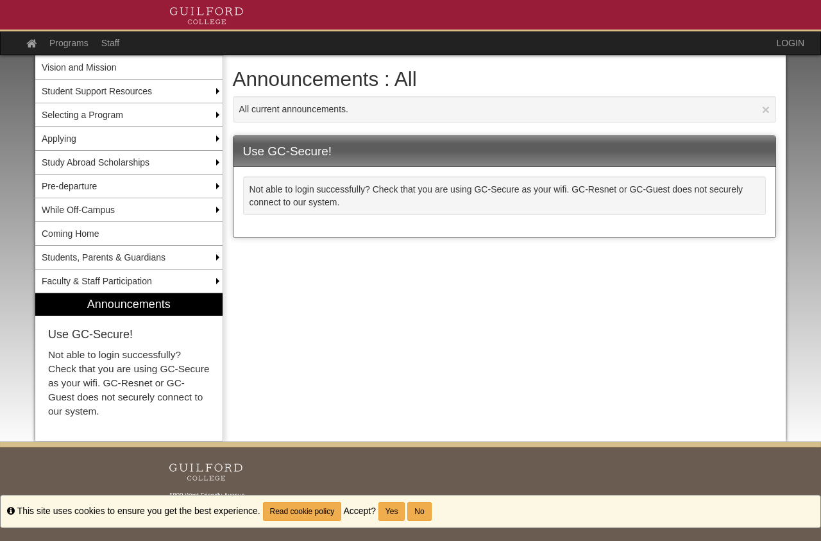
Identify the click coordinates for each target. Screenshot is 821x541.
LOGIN (790, 43)
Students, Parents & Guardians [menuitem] (103, 257)
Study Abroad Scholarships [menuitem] (95, 162)
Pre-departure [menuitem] (69, 186)
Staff (110, 43)
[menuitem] (129, 367)
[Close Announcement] (766, 109)
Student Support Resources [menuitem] (97, 91)
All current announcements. (504, 109)
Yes (391, 511)
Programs (69, 43)
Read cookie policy (302, 511)
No (419, 511)
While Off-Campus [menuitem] (78, 210)
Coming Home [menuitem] (70, 233)
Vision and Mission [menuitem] (79, 67)
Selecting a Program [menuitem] (82, 115)
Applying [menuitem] (59, 138)
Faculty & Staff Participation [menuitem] (97, 281)
